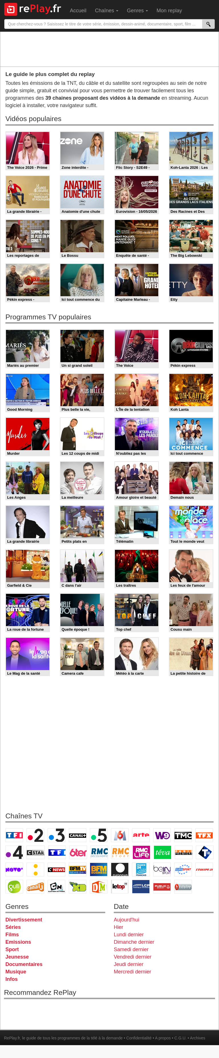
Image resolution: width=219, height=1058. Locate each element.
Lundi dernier (129, 934)
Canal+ (77, 835)
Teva (162, 852)
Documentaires (23, 964)
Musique (15, 972)
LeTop (120, 886)
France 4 (14, 852)
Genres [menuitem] (137, 10)
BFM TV (77, 869)
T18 (205, 852)
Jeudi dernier (128, 964)
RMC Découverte (99, 852)
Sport (12, 949)
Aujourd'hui (126, 920)
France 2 (35, 835)
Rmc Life (141, 852)
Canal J (35, 886)
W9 (162, 835)
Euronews (120, 869)
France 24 (141, 869)
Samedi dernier (131, 949)
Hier (118, 927)
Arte (141, 835)
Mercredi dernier (132, 972)
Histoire (183, 886)
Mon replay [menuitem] (169, 10)
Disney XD (77, 886)
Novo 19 (14, 869)
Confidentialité (139, 1038)
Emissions (18, 942)
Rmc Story (120, 852)
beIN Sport (162, 869)
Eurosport (183, 869)
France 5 (99, 835)
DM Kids (99, 886)
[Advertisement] (109, 49)
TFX (204, 835)
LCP (141, 886)
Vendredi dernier (132, 957)
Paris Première (183, 852)
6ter (78, 852)
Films (12, 934)
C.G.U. (180, 1038)
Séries (13, 927)
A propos (163, 1038)
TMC (183, 835)
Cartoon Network (56, 886)
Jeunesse (17, 957)
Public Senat (162, 886)
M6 (120, 835)
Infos (11, 979)
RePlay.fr (12, 1038)
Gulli (14, 886)
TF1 (14, 835)
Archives (197, 1038)
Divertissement (23, 920)
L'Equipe (204, 869)
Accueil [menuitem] (78, 10)
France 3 (56, 835)
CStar (36, 852)
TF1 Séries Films (57, 852)
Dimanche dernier (134, 942)
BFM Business (99, 869)
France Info (35, 869)
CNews (56, 869)
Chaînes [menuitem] (106, 10)
